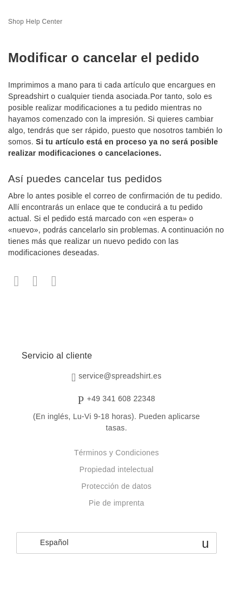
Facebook (16, 281)
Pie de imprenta (116, 503)
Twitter (35, 281)
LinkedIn (53, 281)
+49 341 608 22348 (121, 398)
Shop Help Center (35, 21)
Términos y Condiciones (116, 452)
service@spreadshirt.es (120, 376)
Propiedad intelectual (116, 469)
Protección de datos (117, 486)
